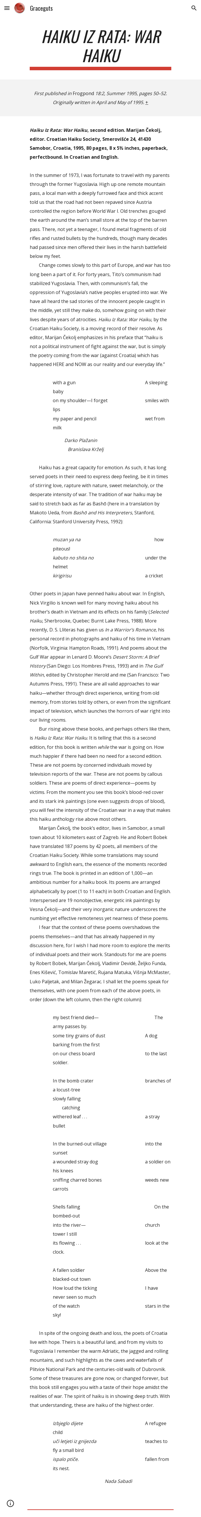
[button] (7, 8)
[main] (100, 48)
